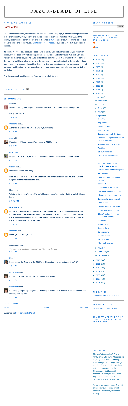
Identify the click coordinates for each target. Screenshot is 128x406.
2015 (98, 90)
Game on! (102, 220)
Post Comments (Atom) (25, 313)
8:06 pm (13, 146)
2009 (98, 271)
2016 (98, 86)
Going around (103, 232)
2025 (98, 63)
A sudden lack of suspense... (110, 144)
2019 (98, 78)
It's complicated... (105, 126)
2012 (98, 260)
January (101, 255)
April (100, 115)
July (100, 104)
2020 (98, 74)
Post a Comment (11, 304)
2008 (98, 275)
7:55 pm (13, 266)
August (101, 100)
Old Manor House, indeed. (44, 43)
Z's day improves (105, 152)
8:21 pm (13, 160)
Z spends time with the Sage (109, 134)
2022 (98, 67)
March (101, 248)
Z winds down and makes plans (111, 170)
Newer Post (9, 308)
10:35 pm (14, 201)
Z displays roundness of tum (109, 191)
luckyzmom (14, 272)
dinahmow (13, 152)
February (102, 252)
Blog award (102, 123)
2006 (98, 283)
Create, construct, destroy (108, 210)
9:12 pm (13, 183)
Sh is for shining (104, 224)
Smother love (103, 228)
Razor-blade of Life (64, 11)
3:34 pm (13, 239)
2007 (98, 279)
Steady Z (101, 119)
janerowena (14, 207)
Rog (11, 138)
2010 (98, 268)
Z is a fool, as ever (105, 243)
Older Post (83, 308)
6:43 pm (13, 251)
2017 (98, 82)
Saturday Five (103, 130)
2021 (98, 71)
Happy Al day (103, 239)
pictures (52, 40)
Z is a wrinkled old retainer (109, 155)
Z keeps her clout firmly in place (111, 195)
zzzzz (100, 159)
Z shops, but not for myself (109, 206)
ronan (96, 47)
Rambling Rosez (105, 236)
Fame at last (103, 203)
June (100, 108)
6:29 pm (13, 131)
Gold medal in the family (108, 187)
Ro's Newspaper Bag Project (105, 308)
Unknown (13, 124)
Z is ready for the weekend (109, 199)
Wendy (12, 167)
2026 (98, 59)
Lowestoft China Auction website (106, 296)
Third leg (101, 148)
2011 (98, 264)
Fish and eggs (104, 173)
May (100, 112)
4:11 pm (13, 280)
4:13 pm (13, 297)
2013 (98, 97)
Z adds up (102, 184)
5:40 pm (13, 117)
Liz (10, 103)
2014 (98, 93)
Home (46, 308)
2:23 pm (13, 224)
